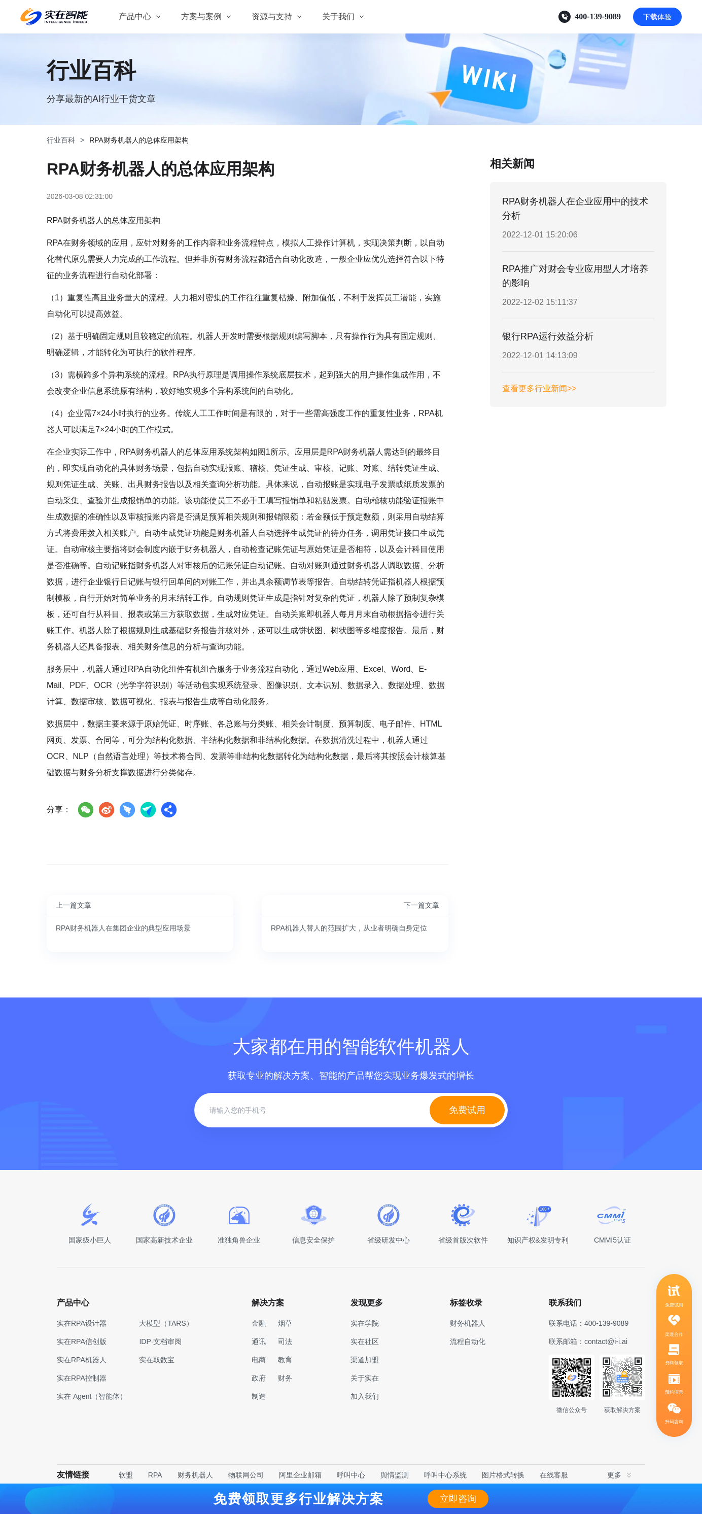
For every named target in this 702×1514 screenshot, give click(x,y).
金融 (259, 1323)
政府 (259, 1378)
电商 (259, 1360)
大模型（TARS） (166, 1323)
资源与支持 (272, 16)
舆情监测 (394, 1475)
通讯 (259, 1341)
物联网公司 (246, 1475)
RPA (155, 1475)
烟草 (285, 1323)
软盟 (126, 1475)
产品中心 (135, 16)
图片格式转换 (503, 1475)
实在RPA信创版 (82, 1341)
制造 (259, 1396)
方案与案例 (201, 16)
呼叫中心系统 (445, 1475)
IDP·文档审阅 (160, 1341)
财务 (285, 1378)
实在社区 (364, 1341)
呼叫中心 (351, 1475)
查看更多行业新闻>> (539, 388)
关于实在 (364, 1378)
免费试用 (467, 1110)
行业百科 (61, 140)
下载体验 (657, 17)
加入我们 (364, 1396)
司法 (285, 1341)
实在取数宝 (156, 1360)
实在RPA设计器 (82, 1323)
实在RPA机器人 (82, 1360)
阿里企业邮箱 (300, 1475)
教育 (285, 1360)
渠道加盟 (364, 1360)
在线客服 (554, 1475)
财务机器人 (195, 1475)
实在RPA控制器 (82, 1378)
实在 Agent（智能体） (92, 1396)
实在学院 (364, 1323)
